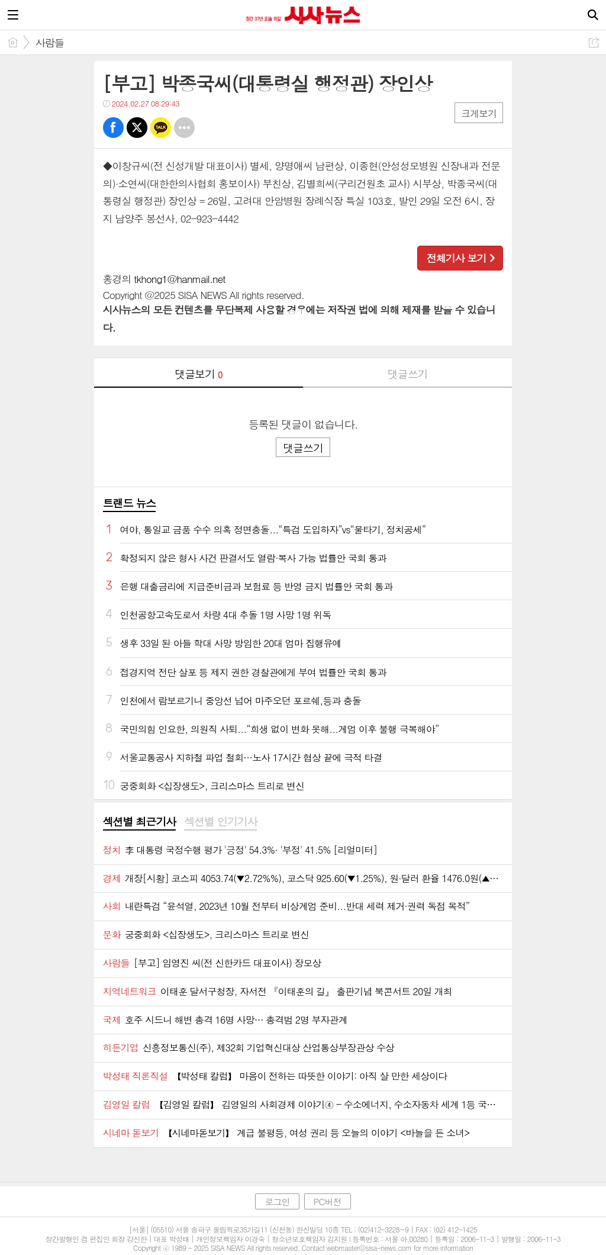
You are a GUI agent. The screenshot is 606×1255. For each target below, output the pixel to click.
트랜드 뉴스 (129, 502)
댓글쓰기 (408, 373)
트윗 (137, 127)
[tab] (139, 822)
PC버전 (327, 1201)
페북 (113, 127)
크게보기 (479, 113)
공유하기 (594, 42)
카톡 (160, 127)
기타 (184, 127)
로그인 (277, 1201)
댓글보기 (198, 373)
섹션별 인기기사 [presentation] (220, 822)
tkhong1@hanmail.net (179, 279)
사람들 (50, 43)
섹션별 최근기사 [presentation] (139, 822)
